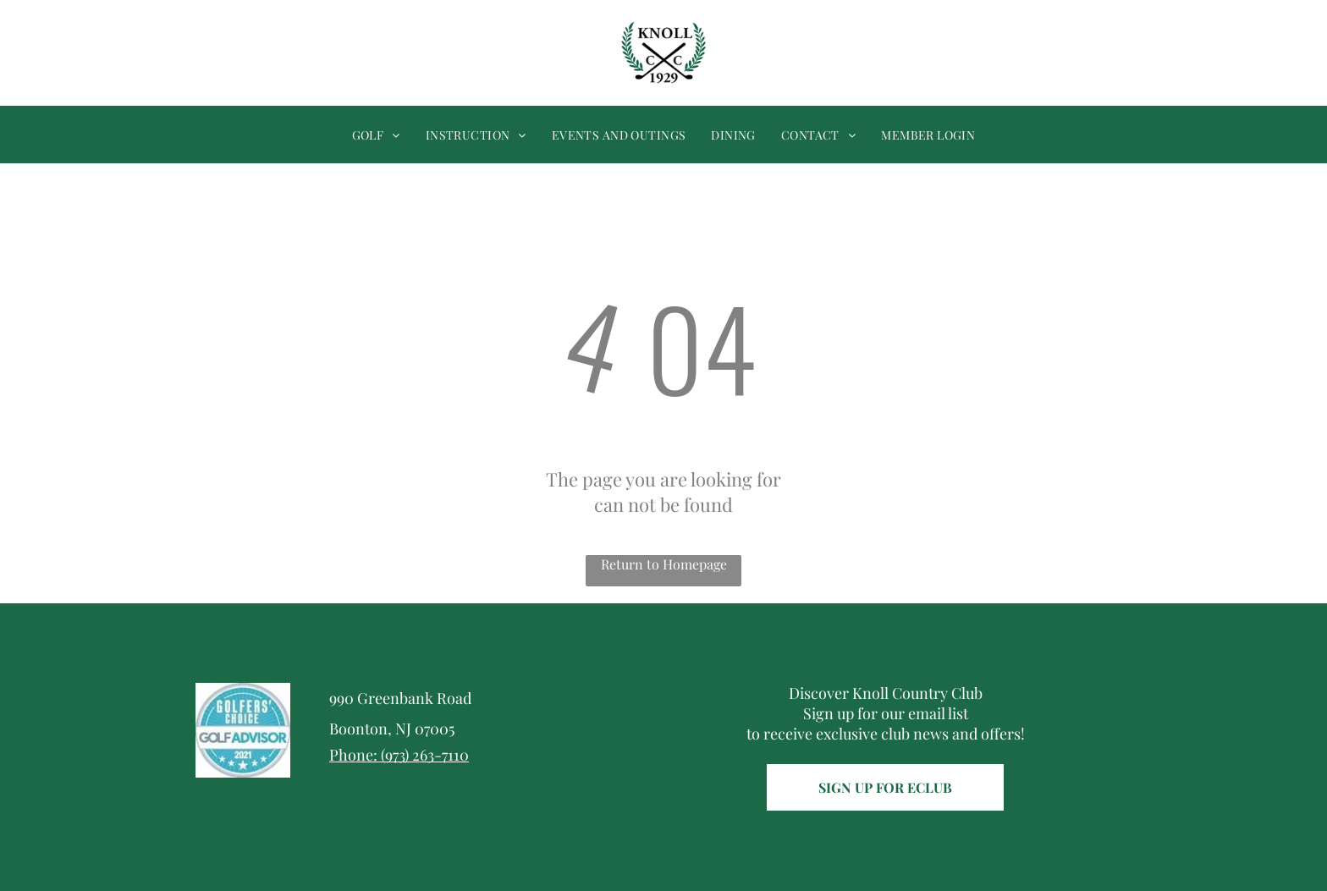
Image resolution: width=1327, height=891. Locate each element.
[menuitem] (376, 135)
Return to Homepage (664, 564)
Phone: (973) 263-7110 (399, 755)
